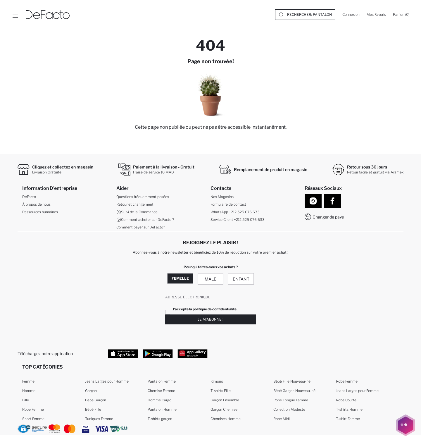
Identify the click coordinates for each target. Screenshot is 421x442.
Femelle (180, 278)
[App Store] (123, 353)
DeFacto (29, 197)
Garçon (91, 390)
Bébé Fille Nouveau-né (291, 381)
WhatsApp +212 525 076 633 (235, 212)
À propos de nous (36, 204)
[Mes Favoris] (376, 14)
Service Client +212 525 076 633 (237, 219)
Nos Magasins (222, 197)
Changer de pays (328, 216)
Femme (28, 381)
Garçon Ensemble (224, 400)
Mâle (210, 278)
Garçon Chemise (223, 409)
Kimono (216, 381)
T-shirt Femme (348, 419)
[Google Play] (158, 353)
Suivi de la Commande (137, 212)
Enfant (241, 278)
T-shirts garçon (160, 419)
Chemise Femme (161, 390)
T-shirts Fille (220, 390)
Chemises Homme (225, 419)
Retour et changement (134, 204)
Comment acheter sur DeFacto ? (145, 219)
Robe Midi (281, 419)
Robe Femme (33, 409)
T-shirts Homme (349, 409)
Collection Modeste (289, 409)
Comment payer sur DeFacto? (140, 227)
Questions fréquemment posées (142, 197)
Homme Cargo (159, 400)
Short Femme (33, 419)
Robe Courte (346, 400)
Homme (28, 390)
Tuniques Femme (99, 419)
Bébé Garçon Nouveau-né (294, 390)
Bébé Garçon (95, 400)
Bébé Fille (93, 409)
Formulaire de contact (228, 204)
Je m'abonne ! (210, 319)
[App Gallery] (192, 353)
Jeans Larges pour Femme (357, 390)
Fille (25, 400)
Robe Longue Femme (290, 400)
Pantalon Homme (162, 409)
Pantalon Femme (162, 381)
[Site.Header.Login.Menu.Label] (15, 14)
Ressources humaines (40, 212)
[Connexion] (351, 14)
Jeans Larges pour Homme (107, 381)
